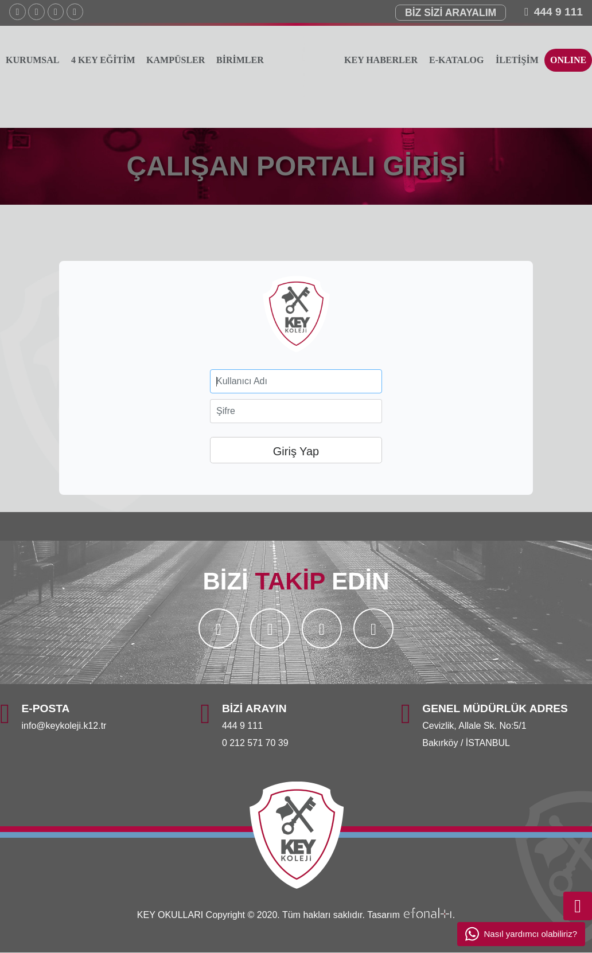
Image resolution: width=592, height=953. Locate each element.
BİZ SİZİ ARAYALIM (450, 12)
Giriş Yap (296, 451)
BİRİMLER (240, 60)
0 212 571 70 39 (255, 743)
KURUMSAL (32, 60)
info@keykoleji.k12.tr (64, 726)
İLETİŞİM (517, 60)
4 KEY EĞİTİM (103, 60)
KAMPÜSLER (175, 60)
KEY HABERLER (381, 60)
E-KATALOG (456, 60)
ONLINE (568, 60)
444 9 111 (558, 12)
